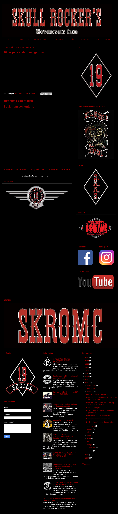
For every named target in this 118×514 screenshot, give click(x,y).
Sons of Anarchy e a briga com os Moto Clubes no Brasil (65, 483)
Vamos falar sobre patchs (63, 420)
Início (9, 39)
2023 (87, 364)
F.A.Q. (97, 39)
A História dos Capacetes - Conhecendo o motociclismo (61, 499)
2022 (87, 367)
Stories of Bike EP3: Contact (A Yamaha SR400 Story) (65, 393)
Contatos (85, 39)
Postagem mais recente (15, 169)
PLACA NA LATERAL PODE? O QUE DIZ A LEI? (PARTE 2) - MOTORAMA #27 (64, 454)
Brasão (107, 39)
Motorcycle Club (41, 39)
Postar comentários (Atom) (40, 176)
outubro (90, 392)
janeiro (90, 451)
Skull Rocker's (22, 39)
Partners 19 (58, 39)
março (89, 445)
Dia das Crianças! (93, 408)
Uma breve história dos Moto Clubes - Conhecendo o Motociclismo (65, 466)
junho (89, 435)
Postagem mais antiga (59, 169)
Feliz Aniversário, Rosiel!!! (97, 394)
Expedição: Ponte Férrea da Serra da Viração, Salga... (101, 398)
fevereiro (91, 448)
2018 (87, 379)
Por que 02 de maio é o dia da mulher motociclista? (65, 405)
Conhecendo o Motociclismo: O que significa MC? (65, 377)
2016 (87, 455)
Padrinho (72, 39)
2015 (87, 458)
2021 (87, 370)
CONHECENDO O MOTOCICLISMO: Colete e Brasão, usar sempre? (63, 436)
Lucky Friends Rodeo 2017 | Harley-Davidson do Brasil (100, 403)
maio (89, 438)
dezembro (91, 385)
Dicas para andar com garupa (98, 419)
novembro (91, 388)
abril (89, 441)
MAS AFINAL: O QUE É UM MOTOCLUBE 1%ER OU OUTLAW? (63, 360)
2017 (87, 383)
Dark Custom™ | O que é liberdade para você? (100, 412)
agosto (90, 429)
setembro (91, 426)
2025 (87, 358)
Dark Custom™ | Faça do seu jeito (100, 422)
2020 (87, 373)
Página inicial (37, 169)
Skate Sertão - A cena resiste (98, 416)
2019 (87, 376)
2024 (87, 361)
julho (89, 432)
